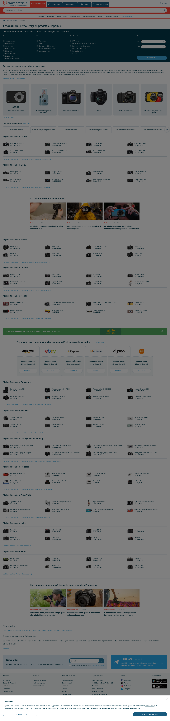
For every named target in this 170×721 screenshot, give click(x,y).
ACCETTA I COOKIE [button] (150, 714)
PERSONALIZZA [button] (20, 714)
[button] (166, 699)
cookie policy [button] (150, 706)
